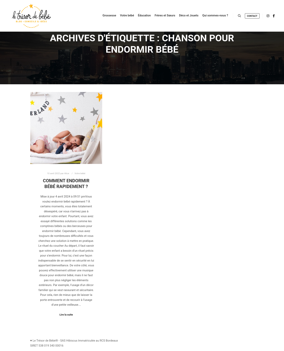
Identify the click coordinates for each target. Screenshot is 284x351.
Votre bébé (79, 173)
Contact (252, 16)
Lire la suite (66, 314)
